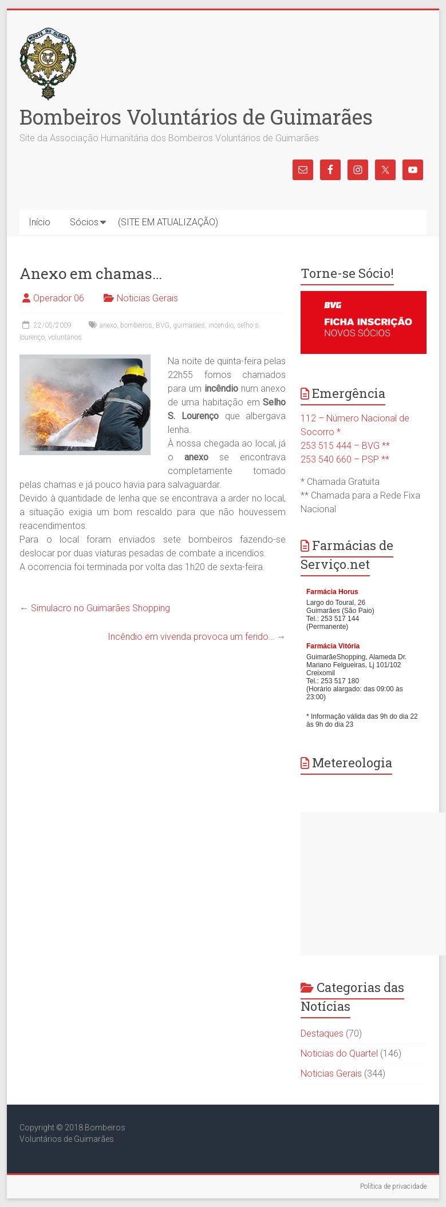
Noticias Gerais (147, 298)
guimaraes (189, 325)
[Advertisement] (373, 883)
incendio (221, 325)
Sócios (84, 222)
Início (39, 222)
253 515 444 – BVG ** (345, 445)
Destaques (322, 1033)
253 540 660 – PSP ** (345, 459)
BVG (162, 325)
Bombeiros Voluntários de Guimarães (196, 116)
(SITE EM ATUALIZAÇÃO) (168, 222)
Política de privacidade (393, 1186)
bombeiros (136, 325)
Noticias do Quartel (339, 1053)
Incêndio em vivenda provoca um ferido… (197, 636)
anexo (108, 325)
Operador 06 (58, 298)
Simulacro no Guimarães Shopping (94, 608)
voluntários (65, 337)
